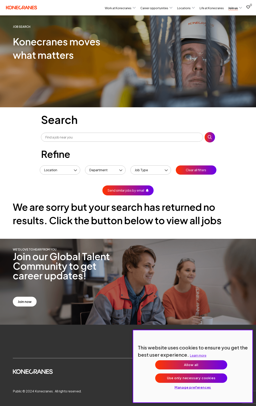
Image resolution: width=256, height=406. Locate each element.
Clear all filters (196, 170)
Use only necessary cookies (191, 378)
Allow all (191, 365)
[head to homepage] (21, 7)
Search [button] (210, 137)
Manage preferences (193, 387)
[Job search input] (122, 137)
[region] (193, 366)
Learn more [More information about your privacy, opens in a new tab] (198, 355)
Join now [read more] (25, 302)
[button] (134, 8)
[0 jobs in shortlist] (248, 7)
